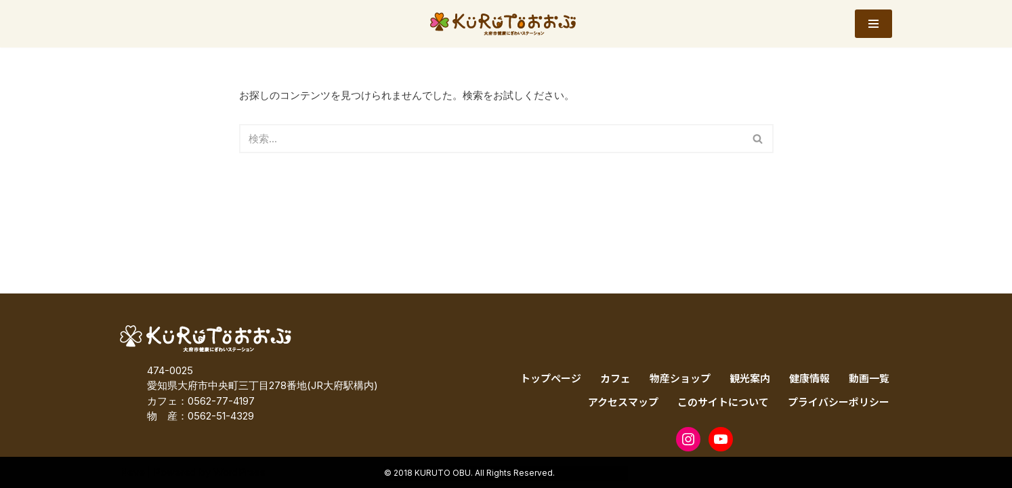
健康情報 (809, 378)
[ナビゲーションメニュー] (873, 23)
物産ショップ (680, 378)
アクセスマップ (623, 401)
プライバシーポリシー (838, 401)
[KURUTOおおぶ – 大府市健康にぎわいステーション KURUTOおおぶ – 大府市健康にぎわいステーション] (506, 23)
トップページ (550, 378)
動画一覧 (869, 378)
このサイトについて (723, 401)
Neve (132, 472)
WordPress (239, 472)
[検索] (491, 138)
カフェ (615, 378)
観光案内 (750, 378)
